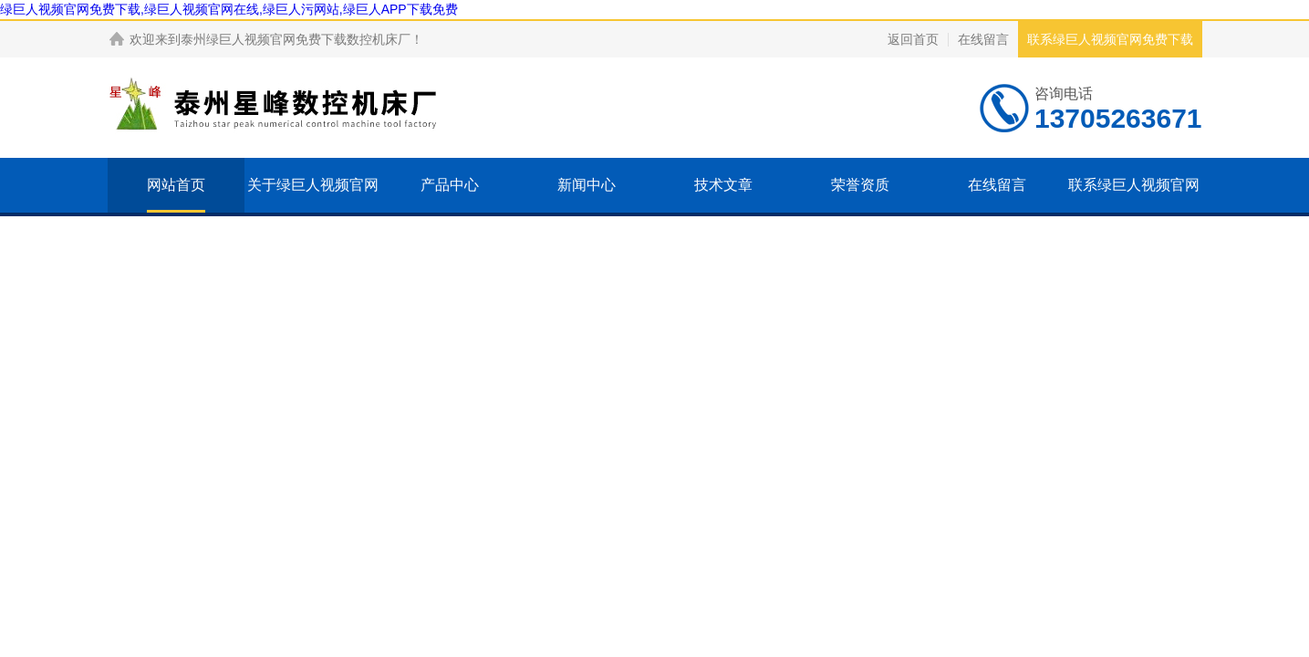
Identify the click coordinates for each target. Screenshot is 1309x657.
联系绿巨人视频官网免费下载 (1110, 39)
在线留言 (983, 39)
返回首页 (913, 39)
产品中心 (450, 185)
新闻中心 (586, 185)
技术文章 (723, 185)
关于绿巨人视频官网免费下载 (313, 212)
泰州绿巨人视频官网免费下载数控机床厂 (295, 39)
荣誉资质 (860, 185)
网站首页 (176, 185)
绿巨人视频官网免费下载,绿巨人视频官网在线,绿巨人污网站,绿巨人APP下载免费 (229, 9)
